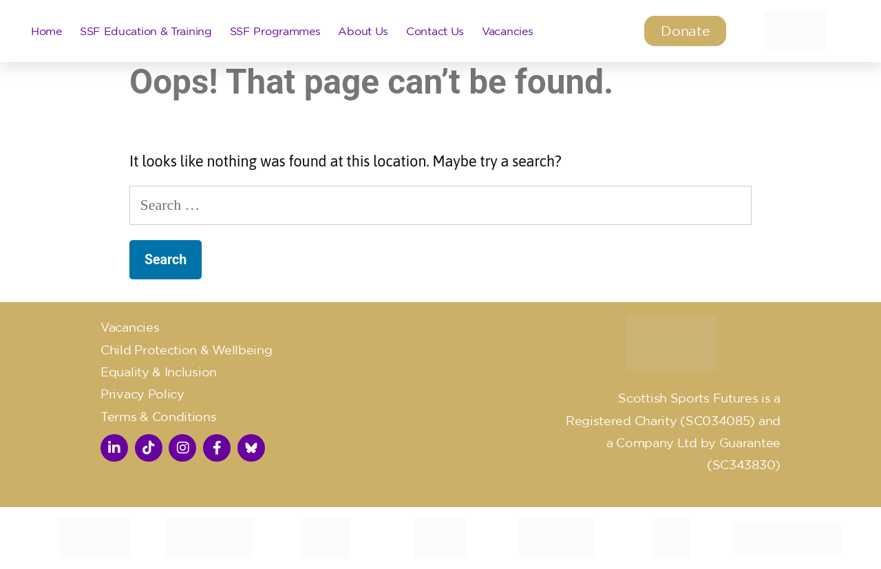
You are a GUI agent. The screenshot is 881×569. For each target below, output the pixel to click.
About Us (363, 31)
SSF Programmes (275, 31)
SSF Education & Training (146, 31)
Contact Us (435, 31)
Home (46, 31)
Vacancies (507, 31)
